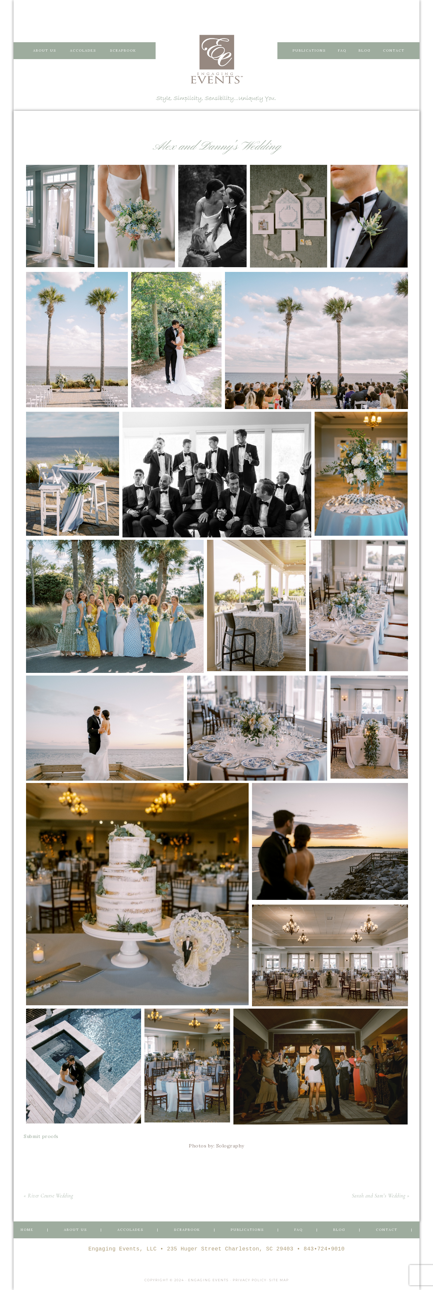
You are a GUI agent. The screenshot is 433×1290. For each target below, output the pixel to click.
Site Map (279, 1280)
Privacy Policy (250, 1280)
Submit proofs (41, 1136)
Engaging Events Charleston (216, 59)
